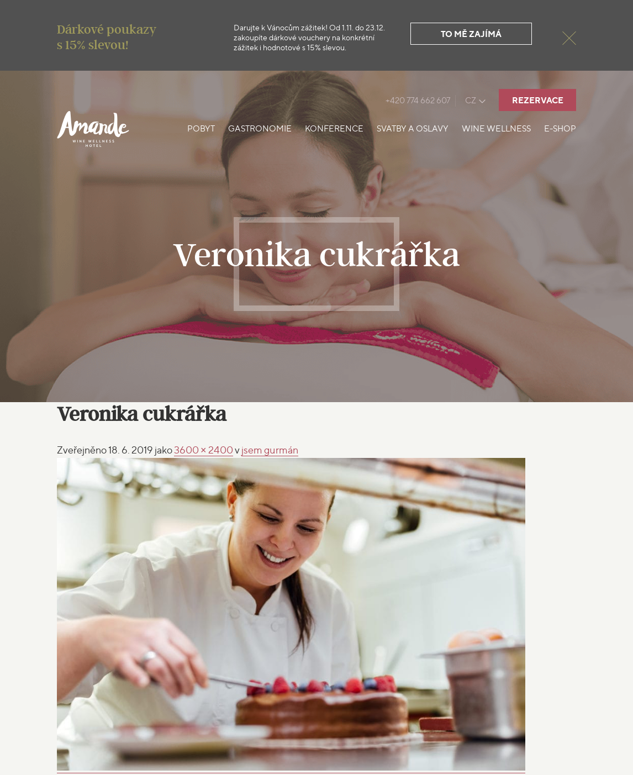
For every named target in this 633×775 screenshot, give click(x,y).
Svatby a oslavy (413, 129)
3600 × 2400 (203, 450)
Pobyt (201, 129)
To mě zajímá (471, 34)
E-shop (560, 129)
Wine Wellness (496, 129)
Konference (334, 129)
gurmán (269, 450)
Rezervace (537, 100)
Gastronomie (260, 129)
